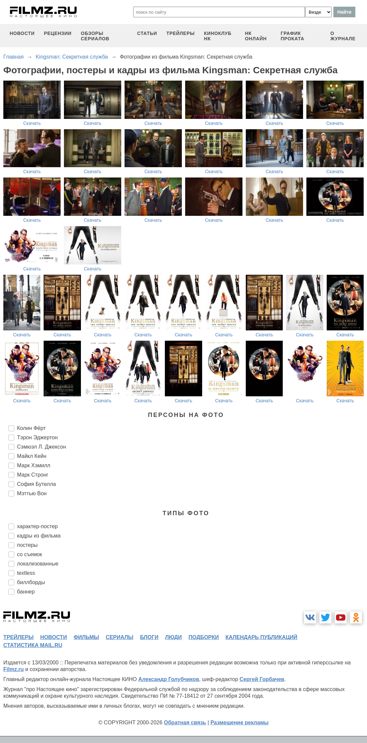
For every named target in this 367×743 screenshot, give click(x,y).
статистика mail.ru (32, 645)
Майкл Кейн (31, 456)
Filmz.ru (13, 669)
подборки (203, 637)
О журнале (343, 36)
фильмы (86, 637)
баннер (26, 591)
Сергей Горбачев (261, 679)
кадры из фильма (39, 536)
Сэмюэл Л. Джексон (41, 447)
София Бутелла (36, 484)
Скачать (32, 123)
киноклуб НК (217, 36)
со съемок (29, 554)
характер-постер (37, 526)
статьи (147, 33)
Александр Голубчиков (168, 679)
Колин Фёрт (31, 428)
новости (22, 33)
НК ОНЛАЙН (255, 36)
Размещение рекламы (239, 722)
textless (26, 573)
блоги (149, 637)
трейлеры (181, 33)
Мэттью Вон (32, 493)
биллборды (31, 582)
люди (173, 637)
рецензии (58, 33)
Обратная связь (185, 722)
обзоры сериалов (95, 36)
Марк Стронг (32, 475)
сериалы (119, 637)
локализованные (37, 563)
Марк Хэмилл (33, 465)
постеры (27, 545)
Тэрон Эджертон (37, 437)
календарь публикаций (261, 637)
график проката (292, 36)
